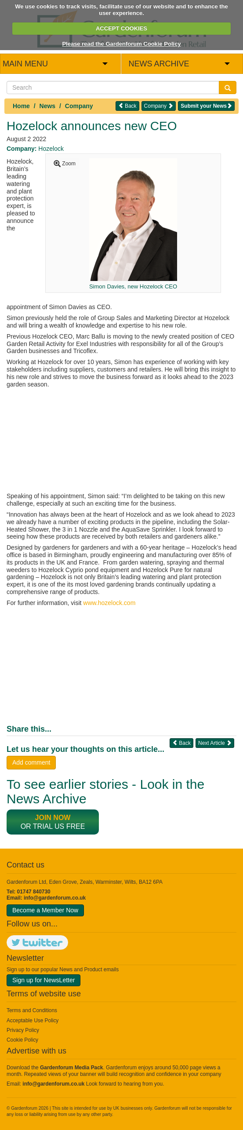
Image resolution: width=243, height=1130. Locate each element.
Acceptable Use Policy (32, 1020)
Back (127, 105)
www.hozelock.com (109, 602)
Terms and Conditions (32, 1010)
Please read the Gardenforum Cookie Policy (121, 43)
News (48, 105)
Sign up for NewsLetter (43, 980)
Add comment (31, 762)
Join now (53, 817)
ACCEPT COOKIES (121, 28)
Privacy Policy (23, 1030)
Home (21, 105)
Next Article (215, 743)
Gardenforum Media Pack (71, 1067)
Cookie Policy (22, 1040)
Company (79, 105)
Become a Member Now (45, 910)
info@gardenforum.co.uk (55, 898)
